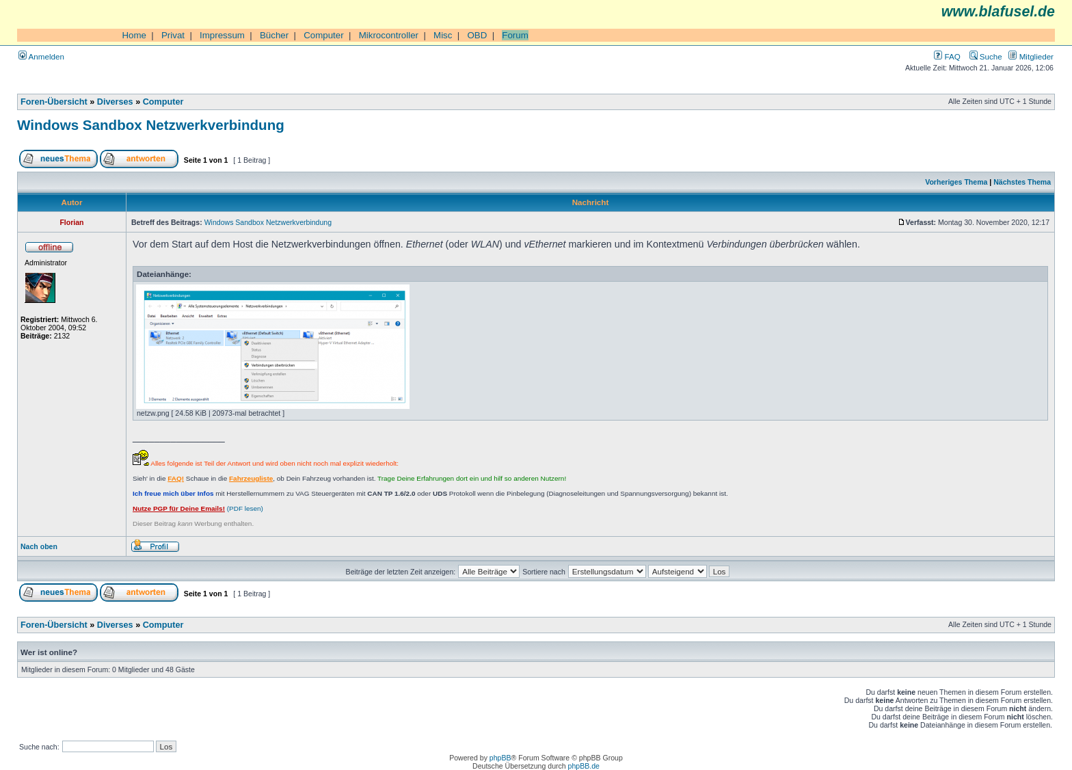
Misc (442, 35)
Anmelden (41, 56)
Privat (173, 35)
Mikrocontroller (388, 35)
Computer (324, 35)
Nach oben (39, 546)
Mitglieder (1031, 56)
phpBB (500, 758)
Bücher (274, 35)
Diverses (115, 102)
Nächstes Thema (1022, 182)
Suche (985, 56)
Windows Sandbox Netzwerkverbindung (150, 125)
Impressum (222, 35)
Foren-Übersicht (54, 102)
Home (134, 35)
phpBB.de (584, 766)
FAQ (947, 56)
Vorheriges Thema (956, 182)
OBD (477, 35)
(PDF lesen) (198, 508)
